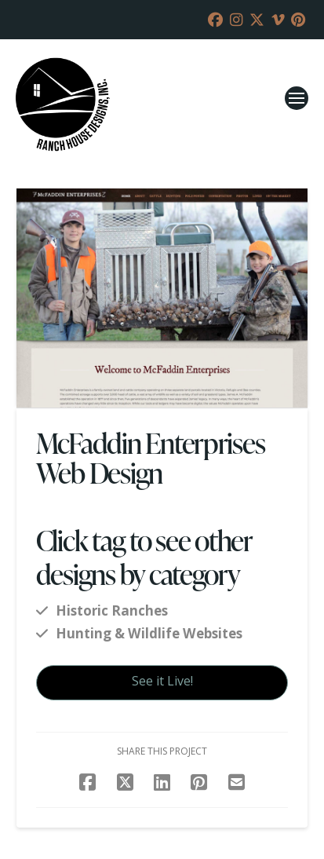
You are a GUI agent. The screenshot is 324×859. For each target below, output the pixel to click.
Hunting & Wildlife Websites (149, 633)
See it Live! (162, 680)
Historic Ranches (112, 610)
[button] (296, 98)
